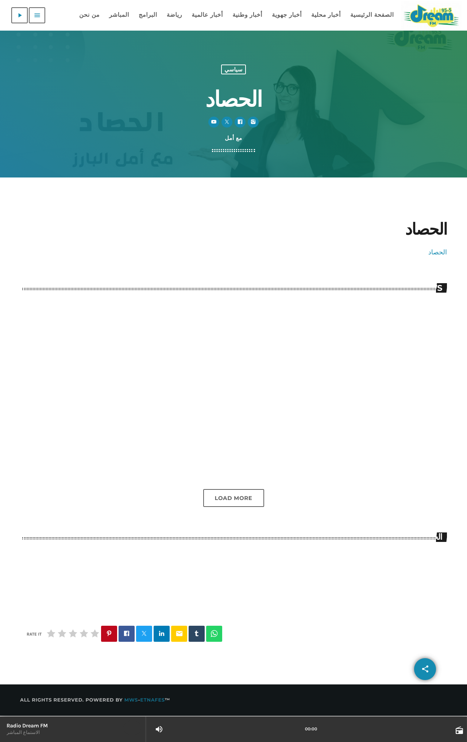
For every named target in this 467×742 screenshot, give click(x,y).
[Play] (19, 15)
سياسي (233, 69)
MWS (131, 701)
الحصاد (437, 252)
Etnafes (152, 701)
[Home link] (431, 15)
